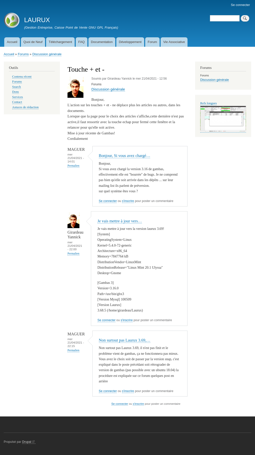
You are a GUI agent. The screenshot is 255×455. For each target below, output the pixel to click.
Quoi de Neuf (33, 42)
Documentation (102, 42)
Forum (152, 42)
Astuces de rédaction (25, 107)
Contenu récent (22, 76)
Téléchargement (60, 42)
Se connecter (240, 5)
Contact (17, 102)
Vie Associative (174, 42)
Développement (130, 42)
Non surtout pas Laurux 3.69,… (124, 340)
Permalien (73, 165)
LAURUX (37, 19)
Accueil (12, 42)
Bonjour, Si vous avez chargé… (124, 155)
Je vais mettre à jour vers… (119, 221)
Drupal (29, 442)
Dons (15, 92)
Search (16, 87)
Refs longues (208, 103)
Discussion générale (47, 54)
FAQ (81, 42)
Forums (23, 54)
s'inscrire (128, 201)
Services (17, 97)
